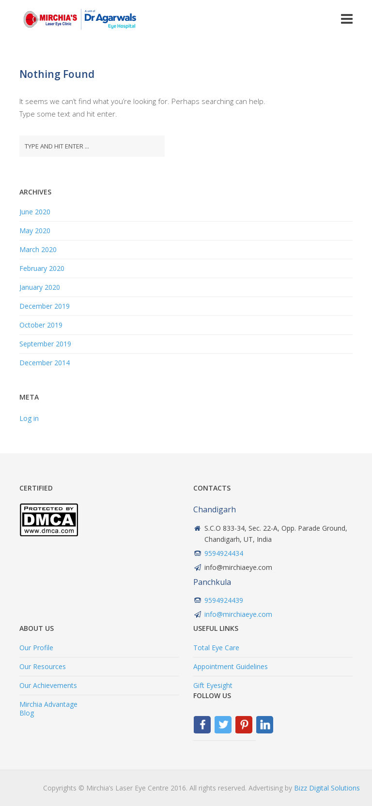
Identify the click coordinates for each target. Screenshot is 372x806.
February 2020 (41, 268)
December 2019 (44, 306)
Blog (26, 712)
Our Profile (36, 647)
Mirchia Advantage (48, 704)
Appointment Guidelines (230, 666)
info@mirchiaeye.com (238, 614)
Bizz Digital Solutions (327, 787)
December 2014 (44, 362)
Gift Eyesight (212, 685)
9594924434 (223, 553)
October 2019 (40, 324)
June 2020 (34, 211)
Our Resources (42, 666)
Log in (29, 418)
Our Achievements (48, 685)
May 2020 (34, 230)
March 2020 (38, 249)
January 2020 (39, 287)
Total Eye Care (216, 647)
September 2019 (45, 343)
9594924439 (223, 600)
